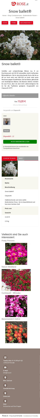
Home (4, 15)
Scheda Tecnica (9, 158)
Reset (6, 131)
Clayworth (16, 110)
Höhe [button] (5, 23)
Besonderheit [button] (26, 23)
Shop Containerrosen (15, 15)
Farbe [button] (14, 23)
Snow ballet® (20, 17)
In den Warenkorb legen (20, 142)
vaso (21, 158)
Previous (3, 45)
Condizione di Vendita (30, 416)
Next (37, 45)
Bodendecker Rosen (30, 15)
